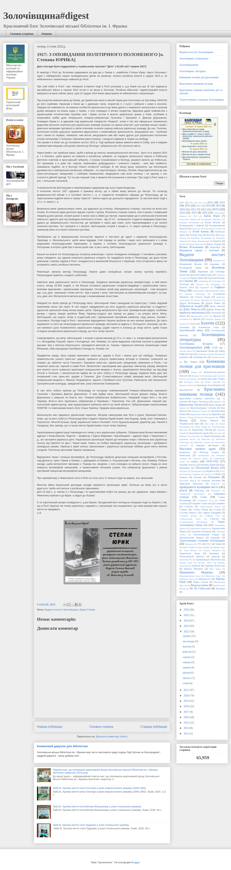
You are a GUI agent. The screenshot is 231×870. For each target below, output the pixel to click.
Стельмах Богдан (188, 516)
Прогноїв (215, 483)
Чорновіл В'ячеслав (215, 565)
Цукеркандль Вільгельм (208, 559)
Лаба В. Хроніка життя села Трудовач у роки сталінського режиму (91, 824)
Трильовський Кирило (191, 537)
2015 (222, 202)
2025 (194, 212)
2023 (215, 209)
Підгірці (183, 471)
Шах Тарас (215, 569)
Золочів (207, 323)
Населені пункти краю (197, 449)
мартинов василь (187, 439)
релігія (183, 490)
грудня (187, 636)
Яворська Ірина (199, 585)
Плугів (207, 474)
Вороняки (203, 271)
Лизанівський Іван (189, 423)
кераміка (183, 357)
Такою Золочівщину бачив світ (202, 523)
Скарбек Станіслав (201, 503)
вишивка (214, 264)
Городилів (204, 287)
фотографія (204, 547)
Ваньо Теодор (214, 244)
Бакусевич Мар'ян (188, 219)
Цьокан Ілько (185, 562)
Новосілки (184, 455)
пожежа (183, 477)
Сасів (204, 497)
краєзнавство (186, 389)
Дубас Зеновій (217, 306)
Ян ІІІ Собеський (200, 588)
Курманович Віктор (199, 414)
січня (186, 683)
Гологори (184, 284)
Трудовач (215, 537)
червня (187, 662)
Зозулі (193, 323)
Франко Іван (219, 547)
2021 (193, 209)
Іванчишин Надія (205, 351)
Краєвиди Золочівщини (209, 385)
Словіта (183, 509)
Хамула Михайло (211, 550)
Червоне (196, 565)
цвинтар (215, 556)
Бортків (217, 241)
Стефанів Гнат (212, 516)
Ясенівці (220, 588)
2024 (182, 212)
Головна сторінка (21, 33)
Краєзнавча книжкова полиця (196, 83)
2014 (210, 202)
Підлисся (210, 471)
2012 (191, 202)
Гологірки (216, 281)
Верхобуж (215, 247)
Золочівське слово (208, 327)
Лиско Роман (201, 427)
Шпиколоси (205, 579)
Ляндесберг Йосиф (202, 429)
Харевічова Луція (189, 553)
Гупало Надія (202, 297)
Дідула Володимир (189, 303)
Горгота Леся (186, 287)
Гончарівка (215, 284)
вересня (187, 651)
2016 (187, 205)
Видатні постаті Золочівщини (61, 609)
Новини (47, 33)
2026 (204, 212)
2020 (182, 209)
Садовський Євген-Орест (192, 494)
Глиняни (188, 280)
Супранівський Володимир (193, 522)
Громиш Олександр (195, 294)
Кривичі (217, 401)
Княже (194, 372)
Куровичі (216, 414)
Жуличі (217, 316)
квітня (187, 672)
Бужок (182, 244)
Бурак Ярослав (196, 244)
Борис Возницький (200, 241)
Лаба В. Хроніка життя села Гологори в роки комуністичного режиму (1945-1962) (99, 788)
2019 (218, 205)
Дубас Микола (191, 309)
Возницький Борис (190, 267)
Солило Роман (200, 509)
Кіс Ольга (190, 361)
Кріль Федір (215, 404)
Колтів (182, 379)
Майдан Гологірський (189, 436)
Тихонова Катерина (201, 531)
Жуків (182, 316)
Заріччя (196, 319)
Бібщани (183, 231)
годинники (203, 281)
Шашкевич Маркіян (196, 572)
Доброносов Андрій (191, 306)
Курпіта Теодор (186, 417)
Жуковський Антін (199, 316)
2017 (198, 205)
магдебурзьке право (199, 433)
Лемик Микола (209, 420)
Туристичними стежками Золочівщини (201, 99)
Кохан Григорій (213, 382)
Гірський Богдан (216, 278)
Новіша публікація (49, 726)
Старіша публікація (154, 726)
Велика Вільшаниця (191, 247)
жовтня (187, 646)
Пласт (222, 471)
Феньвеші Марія (187, 547)
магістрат (217, 433)
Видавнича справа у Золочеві (199, 250)
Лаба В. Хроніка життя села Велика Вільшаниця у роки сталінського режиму (97, 806)
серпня (187, 657)
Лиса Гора (209, 424)
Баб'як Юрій (211, 216)
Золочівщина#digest (46, 15)
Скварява (220, 503)
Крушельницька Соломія (203, 408)
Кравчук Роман (186, 385)
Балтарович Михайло (211, 219)
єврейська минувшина (192, 312)
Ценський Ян (185, 559)
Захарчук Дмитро (213, 319)
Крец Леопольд (200, 401)
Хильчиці (214, 553)
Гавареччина (205, 275)
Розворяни (215, 490)
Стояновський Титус (190, 519)
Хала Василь (190, 550)
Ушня (218, 544)
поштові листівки (211, 480)
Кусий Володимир (206, 417)
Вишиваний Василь (190, 264)
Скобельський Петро (210, 506)
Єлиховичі (216, 312)
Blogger (135, 862)
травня (187, 667)
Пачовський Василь (207, 467)
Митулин (206, 439)
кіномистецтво (218, 357)
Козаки (195, 376)
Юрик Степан (87, 609)
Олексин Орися (200, 458)
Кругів (182, 408)
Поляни (198, 477)
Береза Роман (215, 228)
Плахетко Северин (191, 474)
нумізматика (203, 455)
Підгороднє (196, 471)
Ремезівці (199, 490)
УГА (199, 544)
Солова (217, 509)
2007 (181, 202)
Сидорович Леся (205, 500)
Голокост (200, 284)
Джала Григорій (201, 300)
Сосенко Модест (188, 512)
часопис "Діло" (205, 562)
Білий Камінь (201, 231)
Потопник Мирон (187, 480)
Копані (193, 379)
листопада (189, 641)
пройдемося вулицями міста (198, 487)
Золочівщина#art (188, 64)
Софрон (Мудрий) (211, 512)
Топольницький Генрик (206, 534)
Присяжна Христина (191, 483)
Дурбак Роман (213, 309)
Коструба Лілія (191, 382)
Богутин (211, 235)
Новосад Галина (209, 452)
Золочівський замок (191, 330)
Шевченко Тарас (213, 576)
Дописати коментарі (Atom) (111, 736)
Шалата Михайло (193, 568)
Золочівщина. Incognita (192, 71)
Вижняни (217, 260)
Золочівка (184, 327)
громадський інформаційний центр (208, 290)
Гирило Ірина (197, 278)
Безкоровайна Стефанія (191, 225)
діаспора (217, 300)
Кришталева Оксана (191, 404)
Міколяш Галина (202, 442)
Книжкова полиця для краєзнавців (198, 77)
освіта (194, 461)
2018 (208, 205)
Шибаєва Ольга (186, 579)
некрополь (184, 452)
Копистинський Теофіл (213, 379)
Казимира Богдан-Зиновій (210, 354)
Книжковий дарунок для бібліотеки (62, 746)
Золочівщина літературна (193, 58)
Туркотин (189, 544)
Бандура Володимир (189, 222)
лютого (187, 678)
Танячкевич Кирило (199, 528)
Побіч (218, 474)
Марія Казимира (212, 436)
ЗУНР (215, 347)
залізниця (183, 319)
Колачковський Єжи (212, 376)
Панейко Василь (187, 464)
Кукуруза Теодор (199, 411)
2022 (203, 209)
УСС (208, 544)
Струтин (214, 518)
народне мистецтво (207, 445)
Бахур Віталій (212, 222)
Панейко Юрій (207, 464)
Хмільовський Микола (191, 556)
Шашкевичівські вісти (189, 576)
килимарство (200, 357)
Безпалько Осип (198, 228)
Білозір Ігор (196, 235)
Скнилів (188, 506)
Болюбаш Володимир (201, 238)
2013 (200, 202)
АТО (195, 216)
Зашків (182, 324)
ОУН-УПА (212, 461)
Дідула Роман (213, 303)
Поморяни (214, 477)
